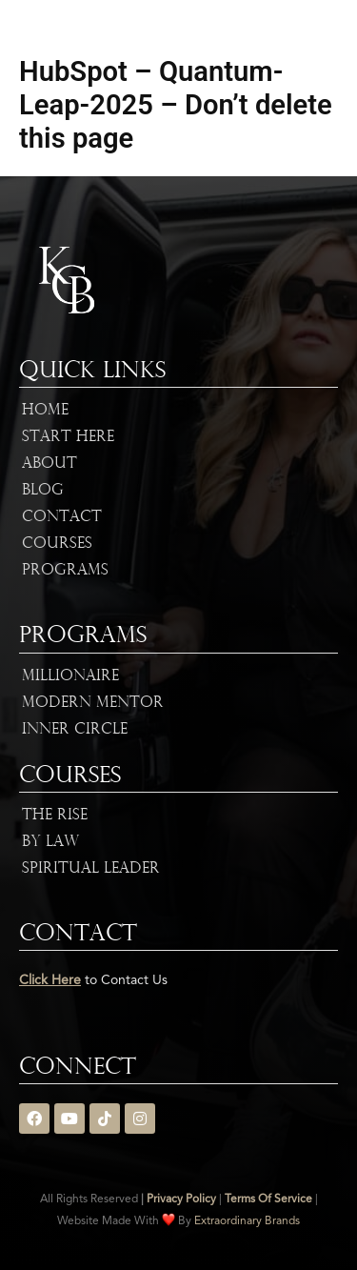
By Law (50, 842)
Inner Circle (75, 729)
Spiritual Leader (91, 869)
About (49, 464)
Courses (57, 544)
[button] (338, 25)
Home (45, 410)
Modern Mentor (93, 703)
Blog (43, 490)
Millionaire (70, 676)
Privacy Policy (181, 1199)
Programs (65, 570)
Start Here (68, 437)
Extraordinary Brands (247, 1221)
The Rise (55, 815)
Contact (62, 517)
